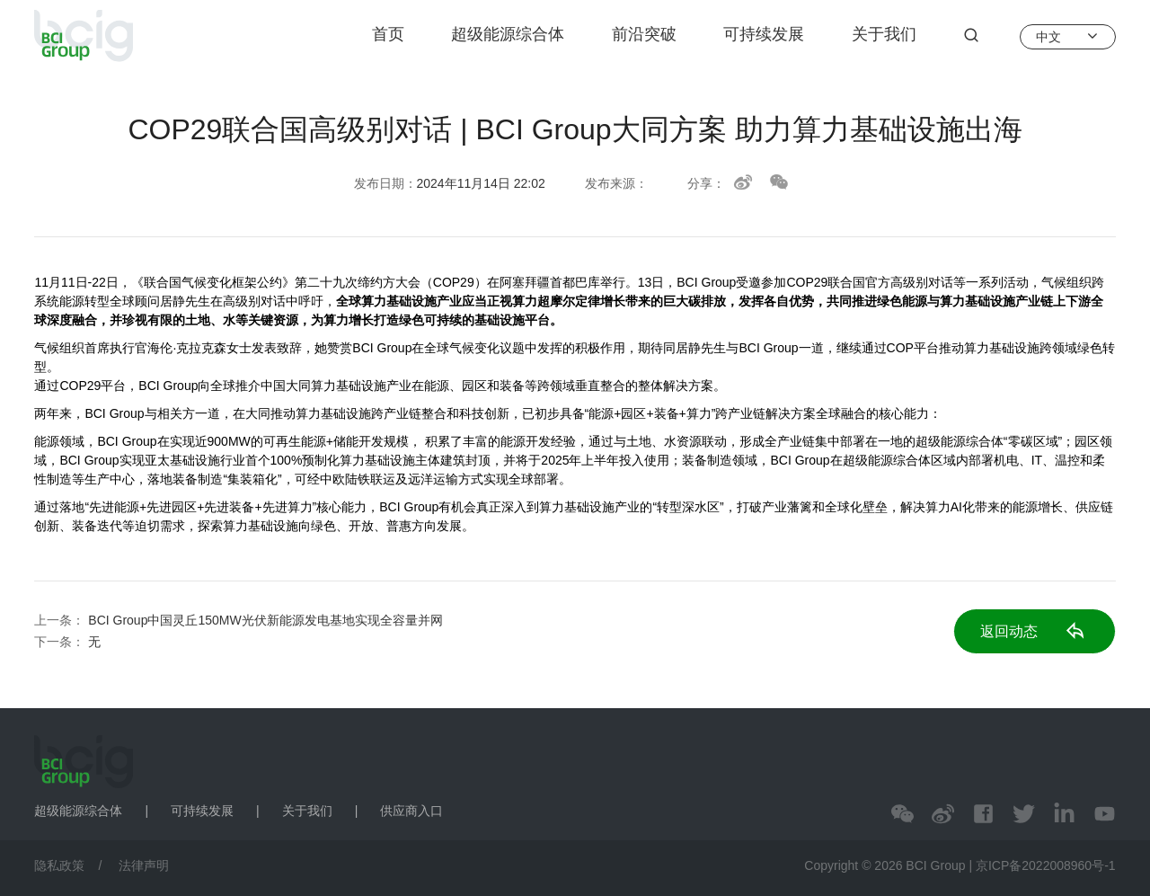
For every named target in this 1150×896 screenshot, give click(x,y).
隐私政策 (59, 865)
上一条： (238, 620)
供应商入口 (411, 810)
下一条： (67, 641)
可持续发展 (763, 34)
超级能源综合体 (507, 34)
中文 (1067, 36)
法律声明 (144, 865)
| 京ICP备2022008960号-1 (1042, 865)
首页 (388, 34)
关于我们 (884, 34)
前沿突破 (644, 34)
